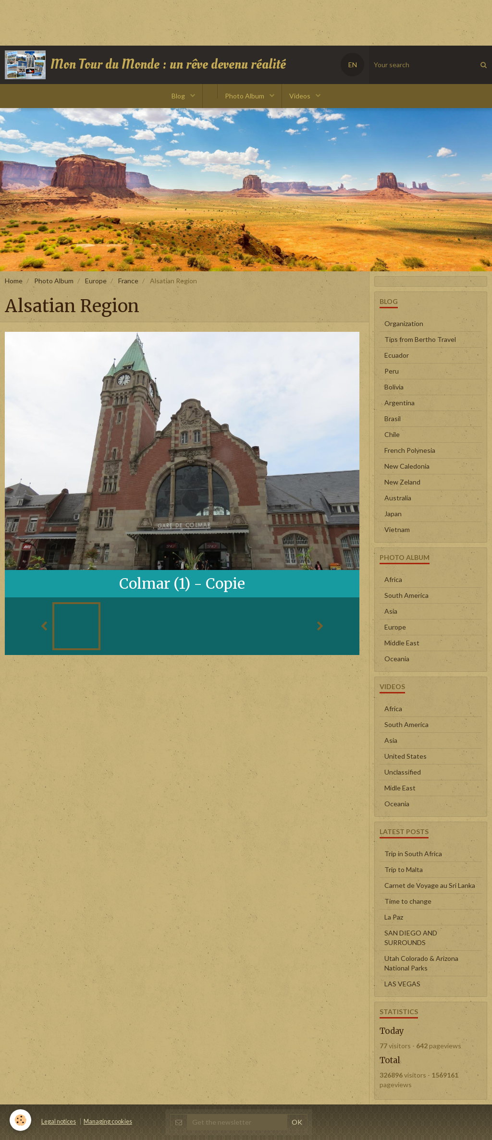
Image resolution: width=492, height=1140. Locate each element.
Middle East (401, 643)
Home (14, 281)
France (128, 281)
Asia (390, 611)
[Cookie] (20, 1120)
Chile (392, 434)
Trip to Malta (403, 869)
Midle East (400, 788)
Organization (403, 323)
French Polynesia (409, 450)
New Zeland (402, 482)
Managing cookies (108, 1121)
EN (352, 65)
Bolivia (394, 387)
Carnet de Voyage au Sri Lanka (429, 885)
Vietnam (397, 529)
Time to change (407, 901)
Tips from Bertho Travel (420, 339)
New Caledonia (407, 466)
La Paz (393, 917)
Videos (300, 96)
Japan (393, 513)
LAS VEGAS (402, 984)
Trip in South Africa (413, 853)
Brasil (392, 418)
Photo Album (245, 96)
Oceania (396, 659)
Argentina (399, 403)
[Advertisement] (175, 21)
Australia (397, 498)
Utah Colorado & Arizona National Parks (421, 963)
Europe (96, 281)
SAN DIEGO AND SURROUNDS (410, 937)
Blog (179, 96)
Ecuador (396, 355)
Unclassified (402, 772)
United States (405, 756)
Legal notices (58, 1121)
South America (406, 595)
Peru (391, 371)
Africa (393, 579)
